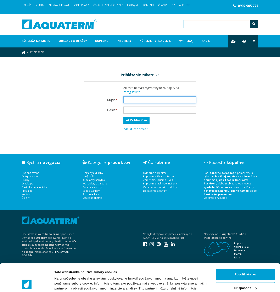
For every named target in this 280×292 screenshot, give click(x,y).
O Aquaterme (30, 176)
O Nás (27, 5)
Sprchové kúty (91, 194)
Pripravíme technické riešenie (160, 183)
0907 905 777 (245, 6)
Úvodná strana (30, 173)
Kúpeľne (101, 41)
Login (112, 100)
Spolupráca (81, 5)
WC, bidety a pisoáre (95, 183)
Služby (39, 5)
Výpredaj (186, 41)
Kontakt (148, 5)
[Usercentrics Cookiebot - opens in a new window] (27, 284)
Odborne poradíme (155, 173)
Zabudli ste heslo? (135, 129)
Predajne (133, 5)
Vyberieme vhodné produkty (160, 187)
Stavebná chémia (92, 198)
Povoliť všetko (245, 248)
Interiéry (124, 41)
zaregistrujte (131, 92)
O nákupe (27, 183)
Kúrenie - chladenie (155, 41)
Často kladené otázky (108, 5)
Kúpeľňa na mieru (36, 41)
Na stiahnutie (181, 5)
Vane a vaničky (91, 191)
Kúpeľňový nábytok (94, 180)
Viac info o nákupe (216, 198)
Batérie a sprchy (92, 187)
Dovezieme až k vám (155, 191)
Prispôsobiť (245, 262)
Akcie (206, 41)
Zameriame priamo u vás (158, 180)
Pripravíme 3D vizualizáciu (158, 176)
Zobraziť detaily (66, 284)
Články (163, 5)
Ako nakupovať (59, 5)
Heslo (112, 110)
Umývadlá (88, 176)
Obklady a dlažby (73, 41)
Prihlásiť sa (136, 120)
